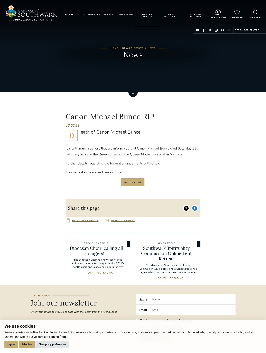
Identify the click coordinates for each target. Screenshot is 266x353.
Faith (81, 14)
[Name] (192, 300)
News (152, 48)
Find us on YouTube (197, 30)
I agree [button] (11, 344)
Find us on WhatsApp (228, 30)
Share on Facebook (194, 209)
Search (255, 13)
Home (114, 48)
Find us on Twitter (210, 30)
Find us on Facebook (203, 30)
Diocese (68, 14)
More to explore (195, 15)
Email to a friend (123, 221)
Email (143, 310)
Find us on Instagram (216, 30)
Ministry (94, 14)
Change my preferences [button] (52, 344)
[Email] (192, 310)
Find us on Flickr (222, 30)
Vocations (126, 14)
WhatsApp (218, 13)
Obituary (130, 182)
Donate (237, 13)
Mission (109, 14)
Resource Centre (247, 30)
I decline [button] (27, 344)
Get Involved (170, 15)
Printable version (85, 221)
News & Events (147, 15)
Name (143, 300)
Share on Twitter (186, 209)
